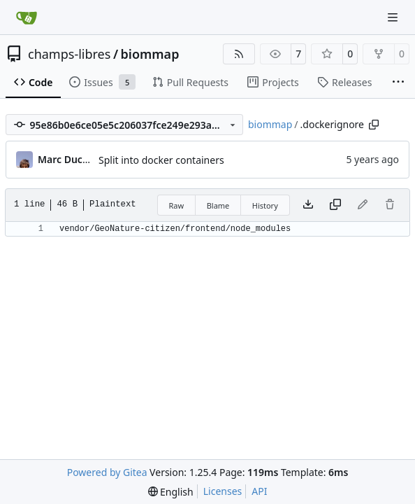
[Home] (26, 17)
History (265, 205)
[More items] (398, 82)
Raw (176, 205)
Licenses (222, 491)
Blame (218, 205)
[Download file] (308, 205)
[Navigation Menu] (394, 17)
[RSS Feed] (239, 53)
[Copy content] (335, 205)
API (259, 491)
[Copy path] (374, 125)
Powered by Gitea (107, 472)
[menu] (171, 491)
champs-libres (69, 54)
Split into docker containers (161, 160)
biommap (150, 54)
